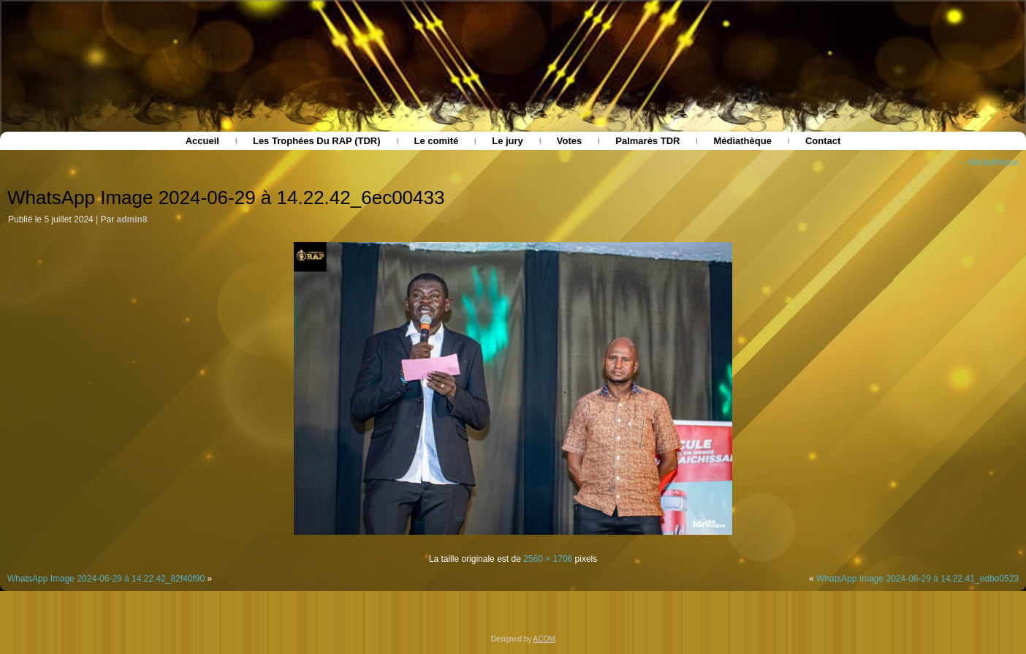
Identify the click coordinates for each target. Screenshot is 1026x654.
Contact (822, 140)
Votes (569, 140)
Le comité (436, 140)
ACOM (544, 639)
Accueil (202, 140)
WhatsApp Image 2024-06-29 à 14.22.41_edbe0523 (917, 579)
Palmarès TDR (647, 140)
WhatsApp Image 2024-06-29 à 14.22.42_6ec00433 (225, 197)
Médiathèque (742, 140)
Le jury (507, 140)
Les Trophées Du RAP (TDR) (317, 140)
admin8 (132, 219)
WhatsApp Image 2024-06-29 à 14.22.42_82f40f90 (106, 579)
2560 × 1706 (547, 559)
